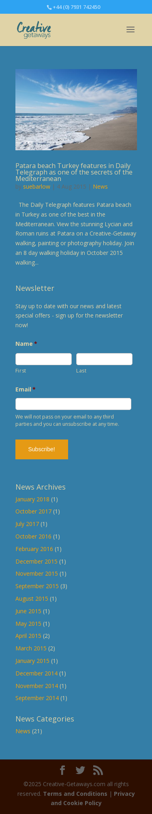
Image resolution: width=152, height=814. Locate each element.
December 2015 (36, 561)
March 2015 (31, 648)
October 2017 (33, 511)
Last (81, 370)
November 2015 (36, 573)
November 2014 (36, 686)
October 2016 (33, 536)
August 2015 (31, 598)
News (100, 186)
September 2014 (37, 698)
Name (26, 343)
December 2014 (36, 673)
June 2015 (28, 611)
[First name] (43, 359)
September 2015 (37, 586)
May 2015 (28, 623)
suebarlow (36, 186)
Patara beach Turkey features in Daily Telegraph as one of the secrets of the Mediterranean (74, 172)
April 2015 (28, 635)
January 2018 (32, 499)
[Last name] (104, 359)
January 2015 (32, 661)
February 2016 (34, 549)
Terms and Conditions (75, 793)
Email (25, 389)
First (20, 370)
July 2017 (27, 524)
